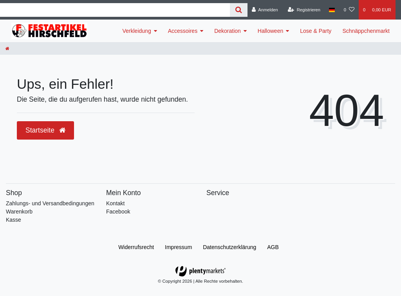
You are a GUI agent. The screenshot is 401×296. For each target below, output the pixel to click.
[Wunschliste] (349, 10)
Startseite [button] (45, 130)
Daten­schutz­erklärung (229, 247)
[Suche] (238, 10)
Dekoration (227, 31)
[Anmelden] (264, 10)
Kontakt (115, 203)
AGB (273, 247)
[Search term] (115, 10)
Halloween (270, 31)
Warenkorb (19, 211)
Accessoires (182, 31)
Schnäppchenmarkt (366, 31)
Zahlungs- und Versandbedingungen (50, 203)
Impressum (178, 247)
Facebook (118, 211)
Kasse (13, 220)
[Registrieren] (304, 10)
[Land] (332, 10)
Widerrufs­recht (136, 247)
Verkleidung (137, 31)
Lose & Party (315, 31)
